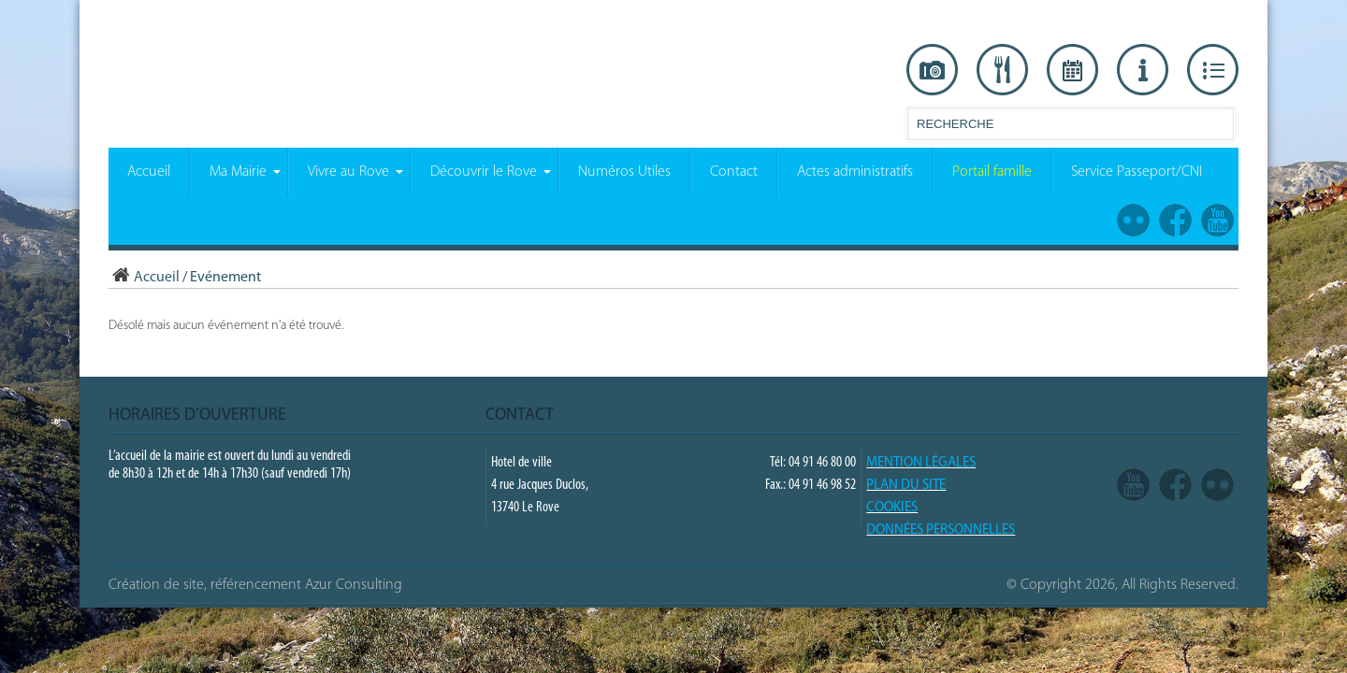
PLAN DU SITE (906, 486)
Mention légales (921, 463)
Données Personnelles (940, 530)
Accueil (144, 277)
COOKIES (892, 508)
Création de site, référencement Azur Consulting (255, 585)
